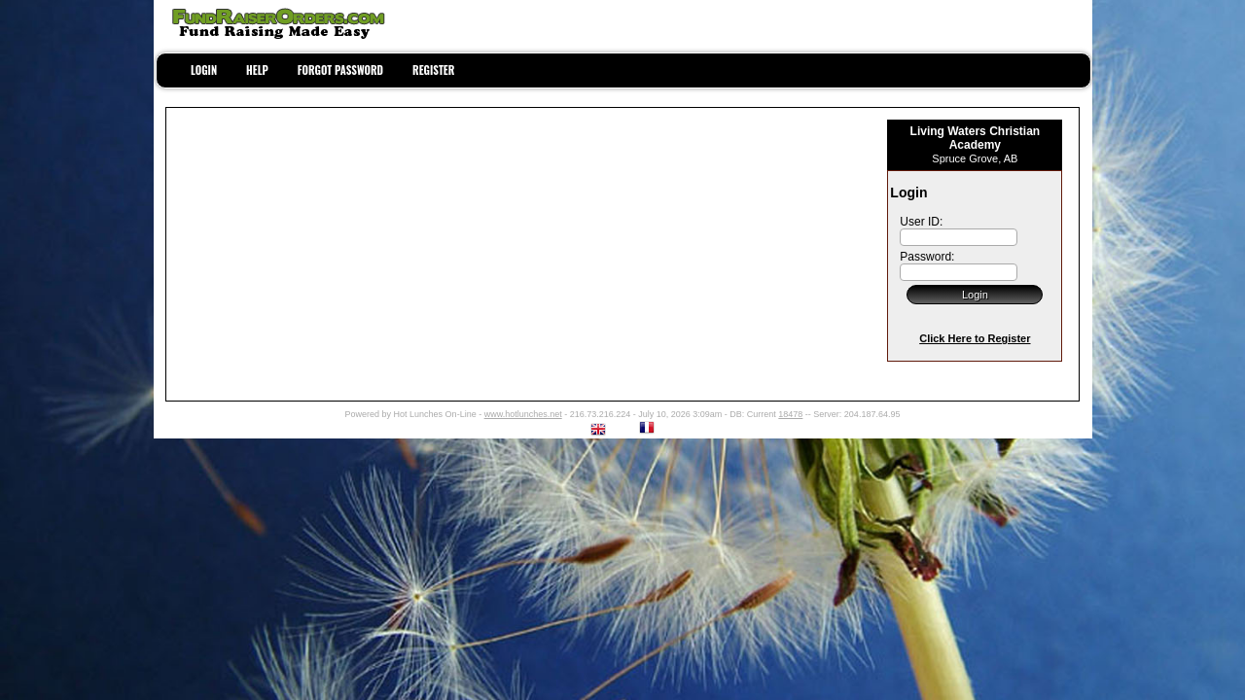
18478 (790, 414)
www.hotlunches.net (523, 414)
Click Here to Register (974, 338)
